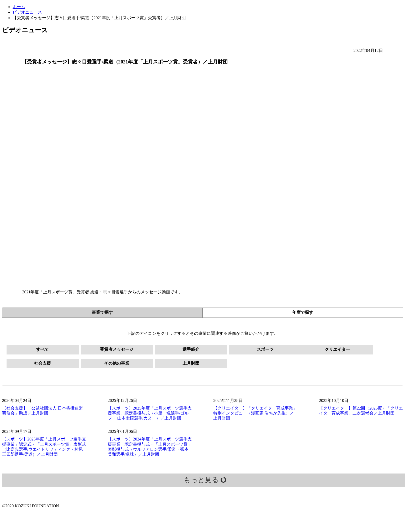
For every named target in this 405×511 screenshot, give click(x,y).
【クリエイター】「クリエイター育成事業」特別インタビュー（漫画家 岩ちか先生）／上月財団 (255, 413)
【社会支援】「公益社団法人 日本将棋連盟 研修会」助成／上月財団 (42, 410)
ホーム (19, 6)
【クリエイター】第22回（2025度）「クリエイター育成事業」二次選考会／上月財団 (361, 410)
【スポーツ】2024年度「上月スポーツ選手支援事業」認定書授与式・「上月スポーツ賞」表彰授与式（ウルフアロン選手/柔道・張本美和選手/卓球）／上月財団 (150, 447)
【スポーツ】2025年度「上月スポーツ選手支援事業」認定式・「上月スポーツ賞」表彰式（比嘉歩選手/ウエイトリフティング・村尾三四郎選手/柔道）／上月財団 (44, 447)
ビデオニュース (27, 12)
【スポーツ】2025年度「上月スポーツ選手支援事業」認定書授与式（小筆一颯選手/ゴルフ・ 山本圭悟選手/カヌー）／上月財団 (150, 413)
